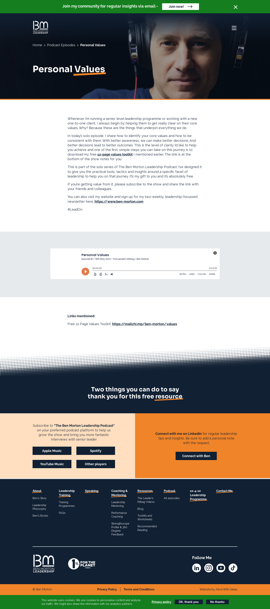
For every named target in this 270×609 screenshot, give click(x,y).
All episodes (172, 498)
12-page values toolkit (115, 154)
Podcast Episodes (61, 45)
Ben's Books (40, 515)
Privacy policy (161, 602)
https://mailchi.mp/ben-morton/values (144, 324)
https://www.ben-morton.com (119, 201)
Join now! (176, 6)
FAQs (62, 512)
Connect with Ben (196, 456)
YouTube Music (52, 464)
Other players (96, 464)
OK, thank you (189, 602)
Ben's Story (40, 498)
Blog (140, 508)
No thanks (217, 602)
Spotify (95, 451)
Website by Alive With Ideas (218, 589)
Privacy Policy (107, 589)
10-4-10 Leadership (198, 495)
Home (37, 45)
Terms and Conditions (139, 589)
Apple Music (52, 451)
